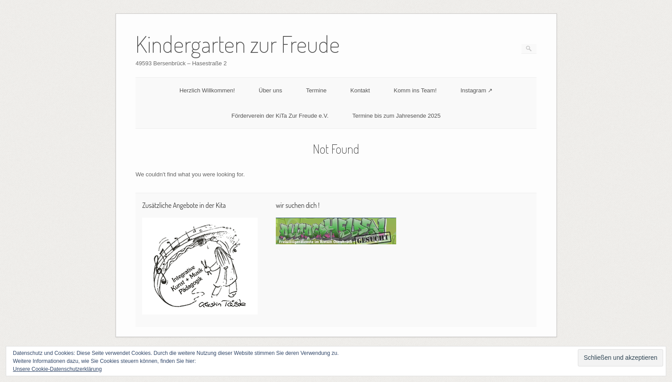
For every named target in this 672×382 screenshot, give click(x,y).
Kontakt (360, 90)
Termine (316, 90)
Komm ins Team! (415, 90)
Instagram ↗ (477, 90)
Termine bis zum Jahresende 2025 (396, 115)
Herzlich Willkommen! (207, 90)
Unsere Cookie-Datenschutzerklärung (57, 369)
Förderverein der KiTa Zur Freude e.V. (279, 115)
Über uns (270, 90)
